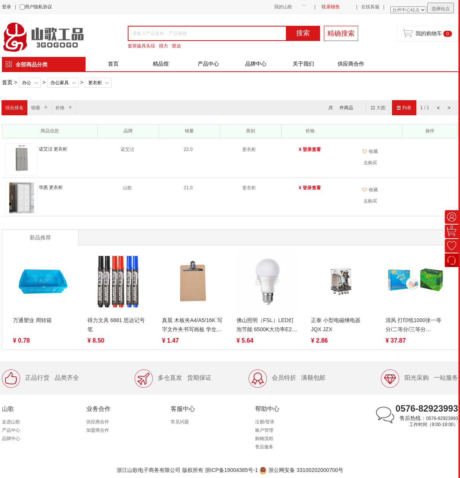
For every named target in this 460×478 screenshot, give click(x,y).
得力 (163, 46)
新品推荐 (40, 237)
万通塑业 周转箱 (32, 320)
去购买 (370, 162)
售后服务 (264, 447)
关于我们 (303, 64)
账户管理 (264, 430)
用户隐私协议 (38, 6)
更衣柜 (95, 82)
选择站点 (440, 8)
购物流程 (264, 438)
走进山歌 (11, 422)
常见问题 (180, 422)
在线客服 (370, 6)
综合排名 (14, 107)
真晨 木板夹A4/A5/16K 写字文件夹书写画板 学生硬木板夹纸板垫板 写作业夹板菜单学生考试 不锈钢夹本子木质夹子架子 (192, 325)
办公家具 (60, 82)
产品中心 (208, 64)
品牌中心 (255, 64)
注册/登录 (264, 422)
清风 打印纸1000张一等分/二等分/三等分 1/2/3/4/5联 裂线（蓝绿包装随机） (415, 325)
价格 (60, 107)
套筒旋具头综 (141, 46)
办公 (26, 82)
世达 (176, 46)
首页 (113, 64)
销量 (35, 107)
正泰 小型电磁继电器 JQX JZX (335, 324)
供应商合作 (351, 64)
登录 (6, 6)
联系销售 (331, 6)
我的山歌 (283, 6)
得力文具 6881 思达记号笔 (116, 324)
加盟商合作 (97, 430)
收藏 (370, 151)
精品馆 (161, 64)
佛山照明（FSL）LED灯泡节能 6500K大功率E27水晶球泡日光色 (265, 325)
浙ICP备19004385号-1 (231, 470)
